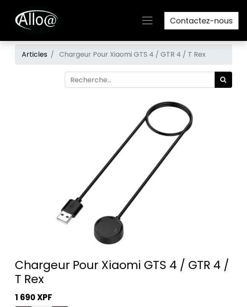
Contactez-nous (201, 20)
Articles (34, 54)
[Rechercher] (223, 80)
